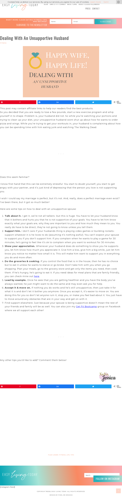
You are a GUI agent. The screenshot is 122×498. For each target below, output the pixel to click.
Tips (72, 455)
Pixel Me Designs (65, 495)
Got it (106, 2)
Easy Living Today (20, 5)
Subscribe (105, 21)
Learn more (95, 2)
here (36, 276)
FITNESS (3, 43)
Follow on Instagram (108, 478)
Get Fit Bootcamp (86, 306)
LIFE (68, 455)
